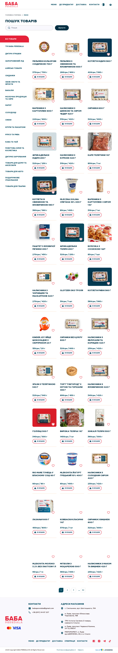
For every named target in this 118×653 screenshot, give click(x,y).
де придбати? (66, 5)
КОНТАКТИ (82, 641)
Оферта (80, 650)
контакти (94, 5)
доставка (81, 5)
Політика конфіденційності (66, 650)
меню (54, 5)
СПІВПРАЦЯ (70, 641)
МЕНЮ (31, 641)
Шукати (61, 28)
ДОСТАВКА (57, 641)
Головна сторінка (13, 15)
